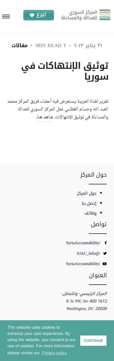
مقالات (20, 45)
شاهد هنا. (44, 117)
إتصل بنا (89, 203)
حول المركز (86, 193)
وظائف (90, 213)
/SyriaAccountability (86, 243)
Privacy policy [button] (54, 353)
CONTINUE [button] (93, 341)
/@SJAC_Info (92, 253)
